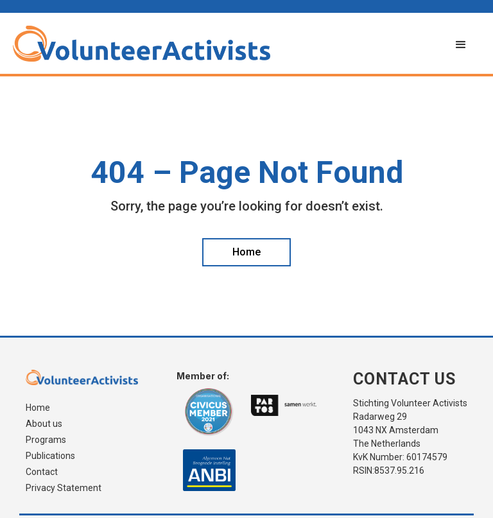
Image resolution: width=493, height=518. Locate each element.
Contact (42, 472)
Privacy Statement (63, 488)
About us (44, 424)
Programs (46, 440)
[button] (461, 45)
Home (38, 408)
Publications (50, 456)
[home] (227, 44)
